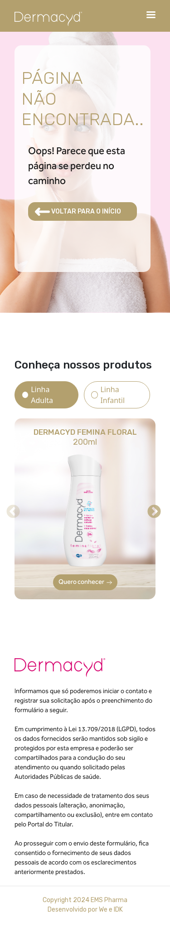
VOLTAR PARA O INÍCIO (78, 212)
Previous (10, 508)
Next (150, 508)
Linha (42, 394)
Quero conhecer (85, 582)
